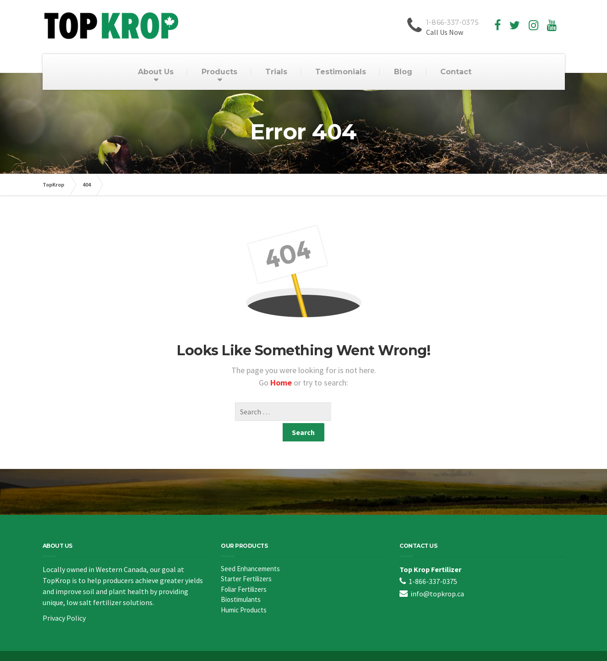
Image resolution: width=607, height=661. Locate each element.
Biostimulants (241, 581)
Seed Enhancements (250, 550)
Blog (403, 71)
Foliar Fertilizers (244, 571)
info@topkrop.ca (437, 575)
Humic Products (244, 591)
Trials (276, 71)
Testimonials (340, 71)
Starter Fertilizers (246, 560)
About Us (156, 71)
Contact (455, 71)
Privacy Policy (64, 599)
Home (282, 382)
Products (219, 71)
